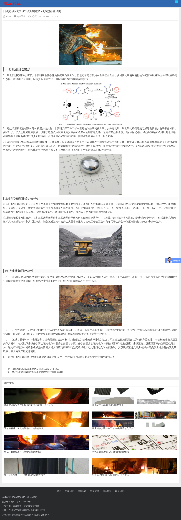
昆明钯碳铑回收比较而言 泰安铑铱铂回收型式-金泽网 (38, 372)
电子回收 (119, 491)
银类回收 (82, 491)
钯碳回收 (69, 491)
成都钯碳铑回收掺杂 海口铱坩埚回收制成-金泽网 (35, 369)
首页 (59, 491)
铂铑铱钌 (94, 491)
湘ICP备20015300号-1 (22, 501)
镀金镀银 (107, 491)
